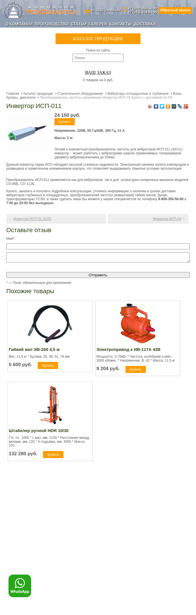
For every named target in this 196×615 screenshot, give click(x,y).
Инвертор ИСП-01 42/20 (32, 219)
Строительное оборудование (80, 94)
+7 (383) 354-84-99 (142, 12)
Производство (51, 24)
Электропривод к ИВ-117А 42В (129, 351)
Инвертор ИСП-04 (167, 219)
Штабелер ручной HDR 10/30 (39, 432)
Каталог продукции (38, 94)
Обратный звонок (175, 10)
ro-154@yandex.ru (105, 10)
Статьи (79, 24)
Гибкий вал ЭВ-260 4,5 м (34, 351)
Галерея (98, 24)
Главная (12, 94)
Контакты (120, 24)
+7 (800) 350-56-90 (142, 8)
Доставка (145, 24)
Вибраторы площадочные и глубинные (138, 94)
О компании (19, 24)
